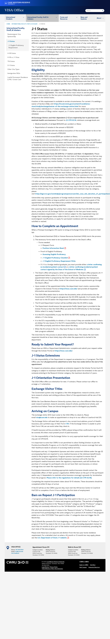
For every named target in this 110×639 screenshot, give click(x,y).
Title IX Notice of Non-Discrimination (52, 569)
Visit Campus (83, 567)
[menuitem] (15, 18)
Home (8, 24)
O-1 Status (11, 65)
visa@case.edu (41, 417)
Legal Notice (45, 567)
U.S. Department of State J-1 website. (52, 538)
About (101, 18)
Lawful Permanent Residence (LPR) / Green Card (17, 78)
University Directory (94, 567)
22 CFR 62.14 (71, 120)
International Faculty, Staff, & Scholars (43, 17)
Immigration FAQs (13, 73)
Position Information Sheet (53, 248)
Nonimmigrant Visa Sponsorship (14, 35)
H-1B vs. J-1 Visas (13, 57)
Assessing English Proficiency (54, 254)
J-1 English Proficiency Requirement (16, 46)
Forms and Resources (69, 17)
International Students (16, 17)
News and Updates (84, 18)
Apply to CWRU (83, 565)
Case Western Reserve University (55, 562)
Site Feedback (15, 553)
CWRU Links (84, 562)
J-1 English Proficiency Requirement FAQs (59, 261)
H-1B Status (11, 53)
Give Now (92, 565)
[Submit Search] (102, 10)
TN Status (11, 61)
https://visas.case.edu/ (68, 289)
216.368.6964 (19, 549)
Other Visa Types (13, 69)
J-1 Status (11, 41)
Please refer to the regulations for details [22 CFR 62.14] (69, 478)
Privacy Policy (54, 567)
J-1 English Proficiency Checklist (55, 258)
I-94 (67, 424)
